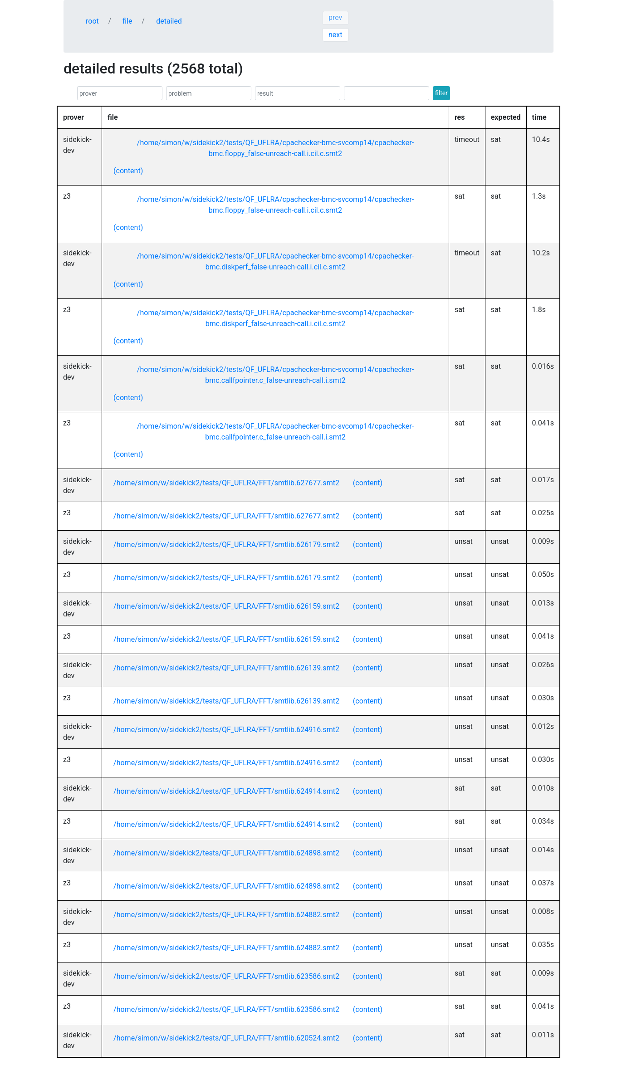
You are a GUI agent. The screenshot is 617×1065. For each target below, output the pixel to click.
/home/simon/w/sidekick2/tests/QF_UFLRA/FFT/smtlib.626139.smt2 (226, 668)
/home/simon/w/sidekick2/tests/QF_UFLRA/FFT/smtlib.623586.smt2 (226, 976)
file (127, 21)
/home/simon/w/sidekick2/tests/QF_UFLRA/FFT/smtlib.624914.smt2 (226, 791)
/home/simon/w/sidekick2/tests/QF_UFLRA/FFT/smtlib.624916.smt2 (226, 729)
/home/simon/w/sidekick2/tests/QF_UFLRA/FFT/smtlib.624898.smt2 (226, 853)
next (335, 34)
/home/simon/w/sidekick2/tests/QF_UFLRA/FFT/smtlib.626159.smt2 (226, 606)
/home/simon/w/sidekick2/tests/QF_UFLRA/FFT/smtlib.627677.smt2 (226, 483)
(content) (128, 170)
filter (441, 93)
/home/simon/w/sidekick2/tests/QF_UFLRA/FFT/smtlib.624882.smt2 (226, 914)
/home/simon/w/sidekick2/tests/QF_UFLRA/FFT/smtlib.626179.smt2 (226, 544)
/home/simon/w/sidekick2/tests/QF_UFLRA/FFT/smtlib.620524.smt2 (226, 1038)
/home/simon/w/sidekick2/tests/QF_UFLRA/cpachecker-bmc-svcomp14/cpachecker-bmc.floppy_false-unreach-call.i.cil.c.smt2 (275, 148)
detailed (169, 21)
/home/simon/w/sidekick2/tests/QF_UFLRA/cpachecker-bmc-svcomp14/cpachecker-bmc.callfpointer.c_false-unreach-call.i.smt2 (275, 375)
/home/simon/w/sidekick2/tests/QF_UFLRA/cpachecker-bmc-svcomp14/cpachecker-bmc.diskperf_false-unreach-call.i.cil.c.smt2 (275, 261)
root (92, 21)
